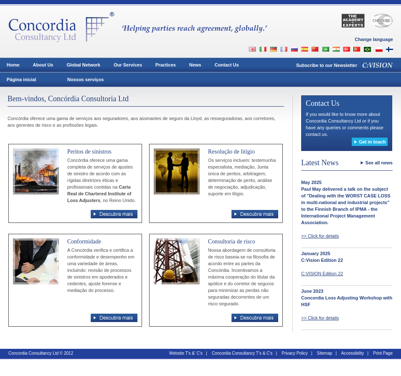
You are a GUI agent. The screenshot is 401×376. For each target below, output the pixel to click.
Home (13, 64)
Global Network (83, 64)
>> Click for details (320, 235)
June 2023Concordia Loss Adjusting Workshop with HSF (346, 298)
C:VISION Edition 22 (322, 273)
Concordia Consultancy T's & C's (242, 353)
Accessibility (352, 353)
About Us (43, 64)
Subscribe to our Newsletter (326, 65)
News (195, 64)
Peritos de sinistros (89, 151)
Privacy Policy (294, 353)
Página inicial (21, 79)
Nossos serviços (85, 79)
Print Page (383, 353)
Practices (165, 64)
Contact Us (227, 64)
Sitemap (324, 353)
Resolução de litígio (231, 151)
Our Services (128, 64)
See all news (379, 162)
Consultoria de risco (231, 241)
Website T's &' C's (186, 353)
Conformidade (84, 241)
